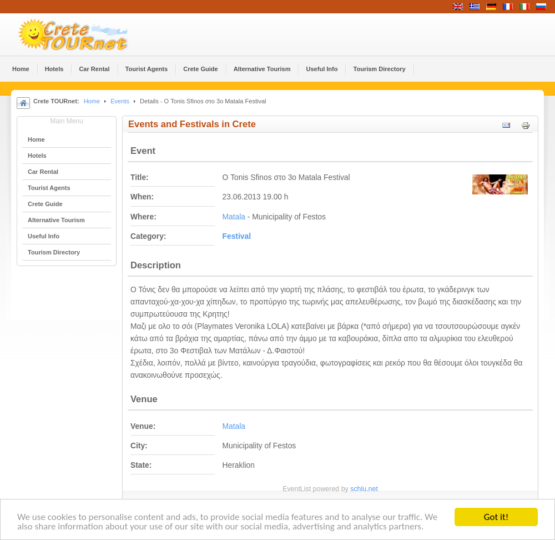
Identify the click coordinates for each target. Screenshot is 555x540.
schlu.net (364, 489)
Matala (235, 217)
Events (119, 101)
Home (92, 101)
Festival (237, 236)
